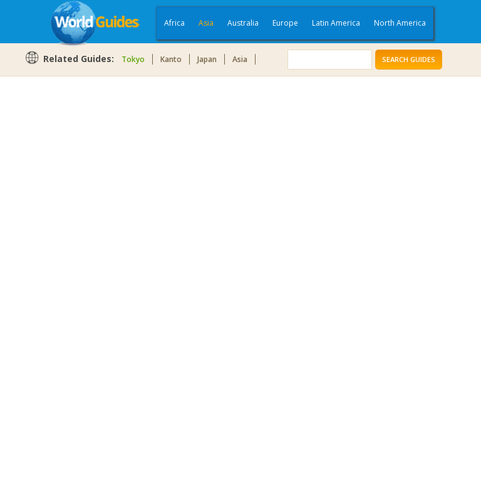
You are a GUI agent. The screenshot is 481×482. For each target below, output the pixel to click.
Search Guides (408, 59)
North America (400, 23)
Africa (174, 23)
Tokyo (133, 59)
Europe (285, 23)
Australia (243, 23)
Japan (207, 59)
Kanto (171, 59)
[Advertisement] (74, 277)
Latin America (336, 23)
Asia (206, 23)
